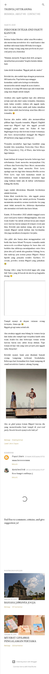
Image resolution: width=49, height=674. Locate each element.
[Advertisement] (24, 547)
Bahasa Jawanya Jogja (20, 602)
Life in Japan (14, 444)
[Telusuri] (43, 4)
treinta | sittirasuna (18, 9)
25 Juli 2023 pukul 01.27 (35, 470)
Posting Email (17, 440)
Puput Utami (18, 456)
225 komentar (17, 645)
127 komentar (17, 607)
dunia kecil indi (18, 469)
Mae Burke (32, 667)
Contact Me (33, 14)
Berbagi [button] (7, 440)
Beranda (9, 14)
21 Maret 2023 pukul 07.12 (35, 456)
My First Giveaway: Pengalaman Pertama (20, 639)
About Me (21, 14)
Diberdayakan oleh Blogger (24, 661)
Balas (14, 464)
